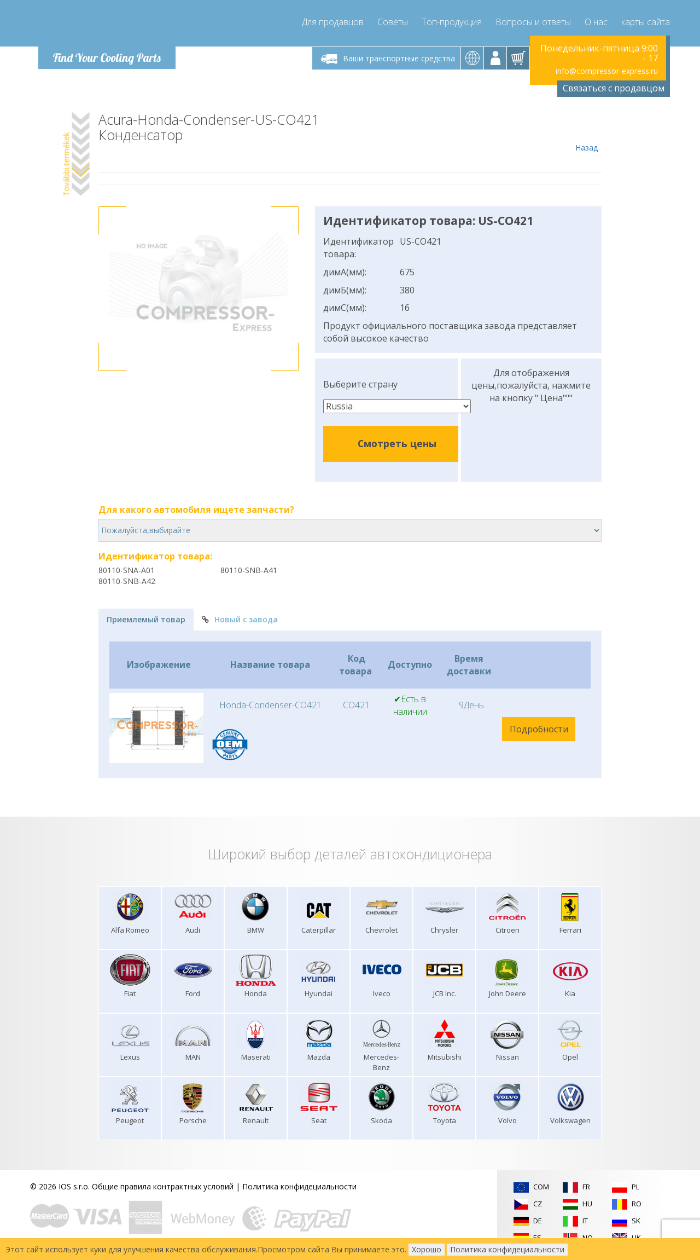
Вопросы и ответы (533, 21)
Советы (392, 21)
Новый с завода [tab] (240, 619)
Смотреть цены (397, 443)
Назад (586, 132)
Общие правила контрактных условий (163, 1186)
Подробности (539, 729)
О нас (596, 21)
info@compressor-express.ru (607, 71)
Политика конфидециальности (299, 1186)
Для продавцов (333, 21)
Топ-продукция (452, 21)
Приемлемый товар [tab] (146, 619)
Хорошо (426, 1249)
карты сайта (645, 21)
